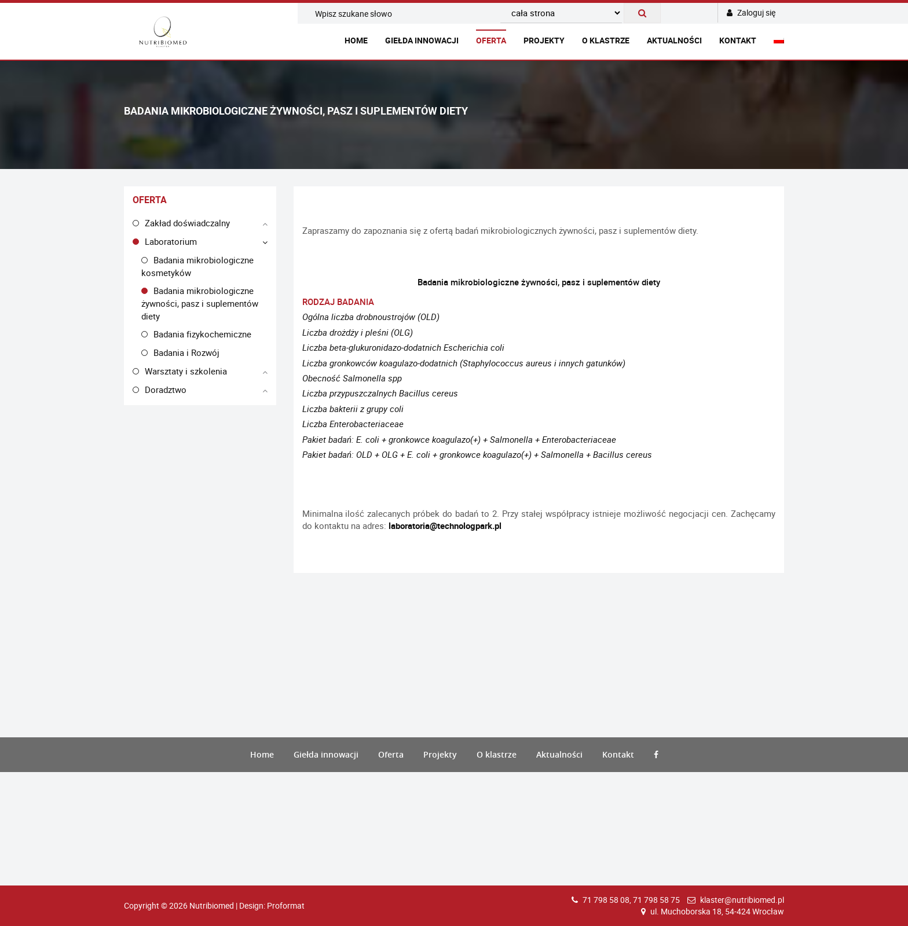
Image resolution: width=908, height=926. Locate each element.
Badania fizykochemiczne (202, 334)
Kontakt (737, 40)
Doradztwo (165, 389)
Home (356, 40)
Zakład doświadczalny (187, 223)
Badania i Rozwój (186, 352)
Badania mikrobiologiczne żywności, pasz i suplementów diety (199, 303)
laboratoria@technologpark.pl (445, 525)
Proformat (286, 905)
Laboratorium (171, 241)
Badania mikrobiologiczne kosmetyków (197, 266)
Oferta (491, 40)
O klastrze (605, 40)
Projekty (544, 40)
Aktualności (674, 40)
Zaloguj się (751, 12)
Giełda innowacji (422, 40)
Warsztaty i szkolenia (186, 371)
